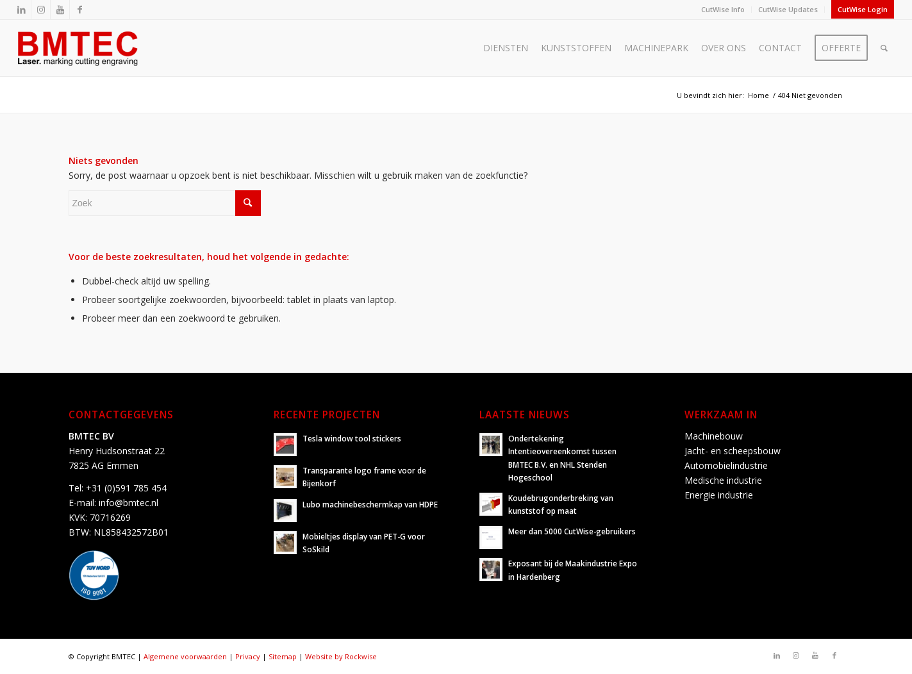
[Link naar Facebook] (79, 9)
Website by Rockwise (341, 656)
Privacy (247, 656)
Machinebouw (713, 436)
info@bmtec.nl (128, 503)
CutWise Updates (788, 9)
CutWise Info (723, 9)
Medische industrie (723, 480)
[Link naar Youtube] (60, 9)
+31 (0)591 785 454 (126, 488)
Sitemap (283, 656)
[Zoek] (884, 48)
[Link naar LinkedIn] (21, 9)
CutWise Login (863, 9)
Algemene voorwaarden (185, 656)
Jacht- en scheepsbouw (732, 451)
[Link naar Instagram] (40, 9)
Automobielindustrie (726, 465)
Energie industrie (718, 495)
